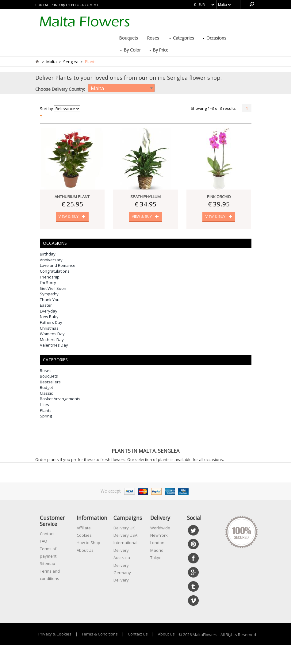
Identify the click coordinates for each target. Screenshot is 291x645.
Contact (47, 534)
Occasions (216, 38)
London (157, 543)
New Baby (49, 317)
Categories (183, 38)
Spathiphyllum (145, 196)
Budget (46, 387)
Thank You (49, 300)
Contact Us (138, 634)
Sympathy (49, 294)
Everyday (48, 311)
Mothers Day (52, 339)
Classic (46, 393)
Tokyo (156, 558)
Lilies (44, 405)
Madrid (156, 550)
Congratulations (55, 271)
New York (159, 535)
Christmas (49, 328)
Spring (46, 416)
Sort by (46, 108)
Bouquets (128, 38)
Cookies (84, 535)
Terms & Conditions (100, 634)
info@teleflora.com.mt (76, 4)
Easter (46, 305)
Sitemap (47, 563)
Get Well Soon (53, 288)
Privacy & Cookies (54, 634)
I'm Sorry (48, 283)
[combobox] (121, 88)
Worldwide (160, 528)
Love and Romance (57, 265)
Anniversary (51, 260)
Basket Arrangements (60, 399)
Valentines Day (54, 345)
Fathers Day (51, 322)
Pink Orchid (219, 196)
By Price (160, 50)
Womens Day (52, 334)
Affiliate (84, 528)
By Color (132, 50)
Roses (153, 38)
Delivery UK (124, 528)
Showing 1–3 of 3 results (213, 108)
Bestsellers (50, 382)
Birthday (48, 254)
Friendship (49, 277)
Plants (46, 410)
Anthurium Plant (72, 196)
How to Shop (88, 543)
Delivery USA (125, 535)
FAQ (43, 541)
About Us (85, 550)
